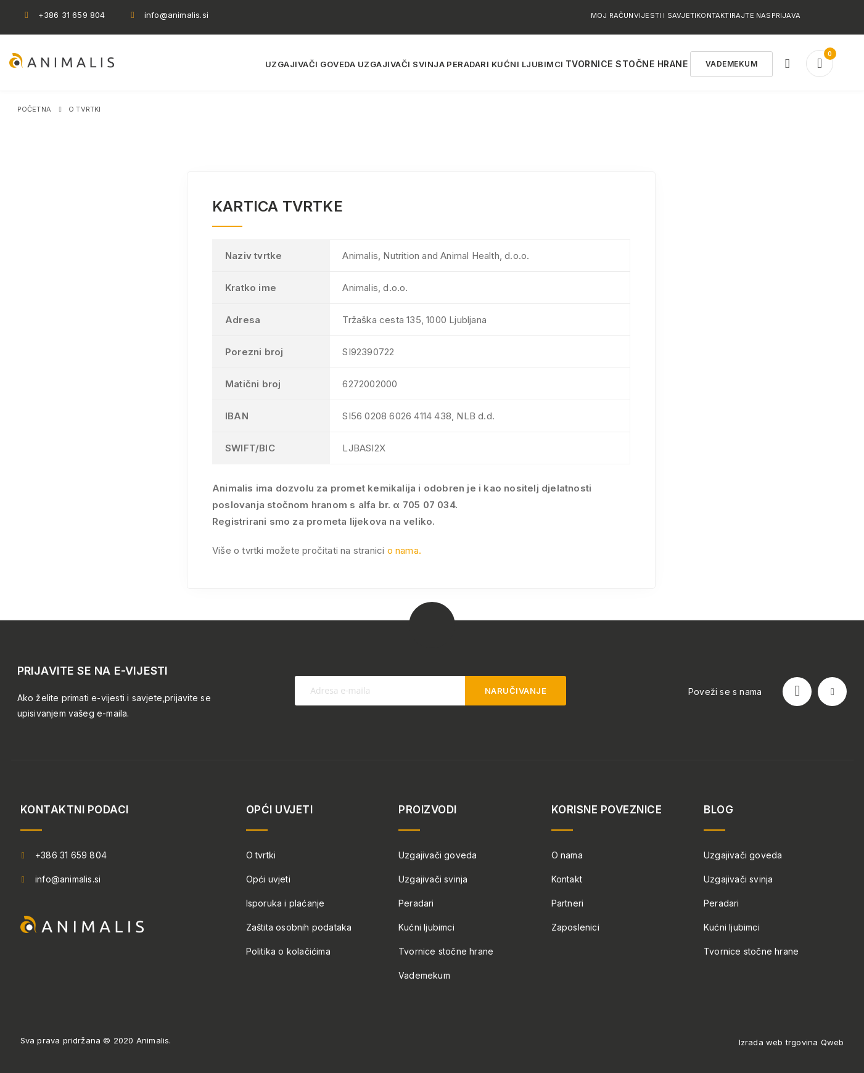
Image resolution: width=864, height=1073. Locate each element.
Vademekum (424, 975)
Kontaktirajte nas (733, 15)
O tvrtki (261, 855)
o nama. (404, 550)
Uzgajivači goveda (437, 855)
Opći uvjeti (268, 879)
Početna (34, 109)
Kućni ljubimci (426, 927)
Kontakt (566, 879)
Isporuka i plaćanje (285, 903)
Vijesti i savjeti (665, 15)
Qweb (832, 1042)
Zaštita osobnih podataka (299, 927)
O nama (567, 855)
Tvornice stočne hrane (445, 951)
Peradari (416, 903)
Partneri (567, 903)
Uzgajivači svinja (432, 879)
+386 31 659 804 (71, 15)
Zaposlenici (575, 927)
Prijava (785, 15)
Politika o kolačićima (288, 951)
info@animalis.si (176, 15)
